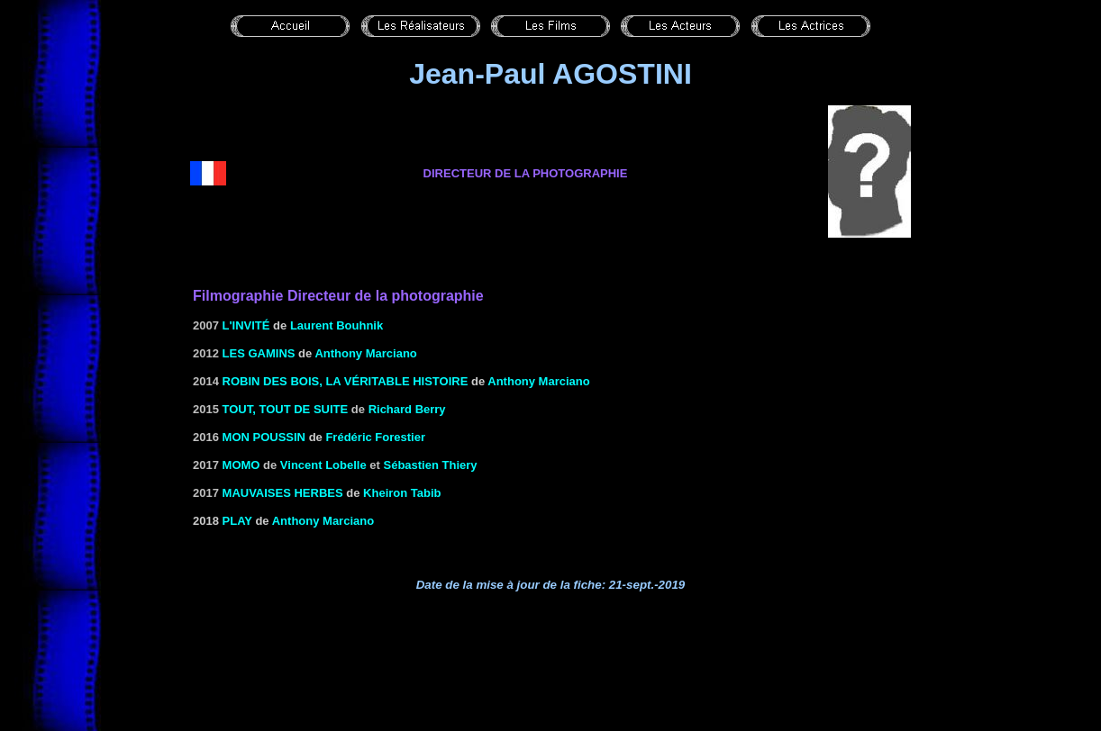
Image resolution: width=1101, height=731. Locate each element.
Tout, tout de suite (286, 409)
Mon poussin (264, 437)
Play (237, 521)
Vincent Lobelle (323, 465)
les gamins (259, 353)
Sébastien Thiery (430, 465)
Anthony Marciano (365, 353)
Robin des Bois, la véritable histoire (346, 381)
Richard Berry (407, 409)
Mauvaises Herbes (283, 493)
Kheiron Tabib (402, 493)
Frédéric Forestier (375, 437)
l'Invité (246, 325)
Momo (241, 465)
